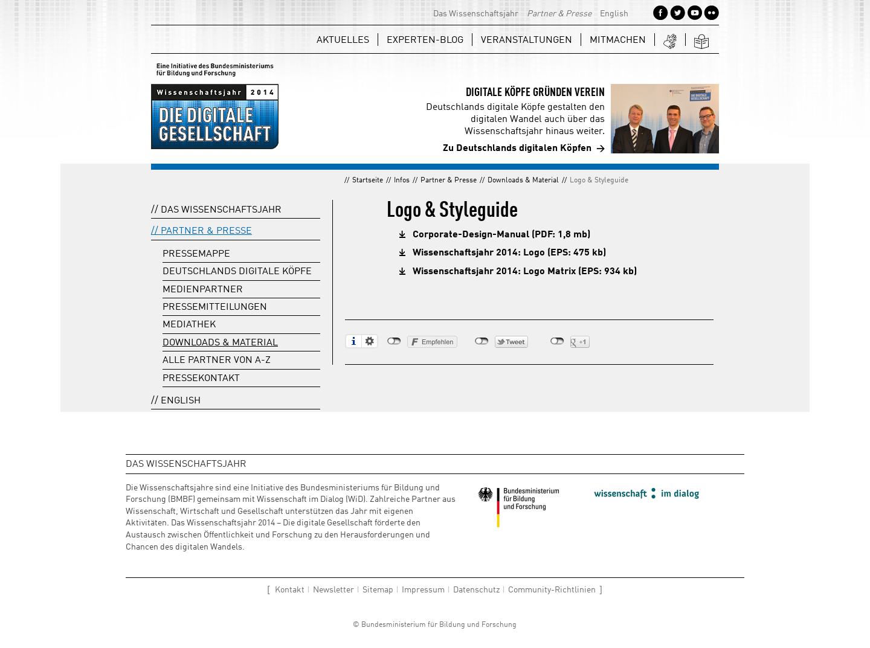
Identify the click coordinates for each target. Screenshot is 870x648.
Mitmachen (618, 40)
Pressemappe (196, 254)
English (614, 14)
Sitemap (377, 590)
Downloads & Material (523, 180)
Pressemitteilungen (215, 307)
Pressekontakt (201, 378)
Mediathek (189, 325)
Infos (402, 180)
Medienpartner (203, 290)
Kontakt (289, 590)
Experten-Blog (425, 40)
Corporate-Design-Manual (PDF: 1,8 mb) (501, 235)
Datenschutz (476, 590)
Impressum (423, 590)
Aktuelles (343, 40)
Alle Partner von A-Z (217, 360)
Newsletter (333, 590)
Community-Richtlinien (552, 590)
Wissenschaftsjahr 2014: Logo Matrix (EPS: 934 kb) (525, 272)
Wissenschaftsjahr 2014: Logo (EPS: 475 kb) (509, 253)
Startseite (367, 180)
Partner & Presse (559, 14)
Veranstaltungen (526, 40)
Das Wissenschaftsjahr (475, 14)
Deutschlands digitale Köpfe (237, 272)
